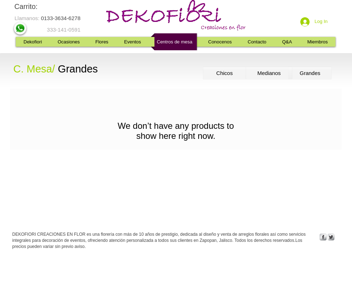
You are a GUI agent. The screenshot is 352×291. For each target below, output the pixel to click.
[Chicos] (224, 73)
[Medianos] (269, 73)
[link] (31, 7)
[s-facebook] (323, 237)
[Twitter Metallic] (331, 237)
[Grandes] (310, 73)
